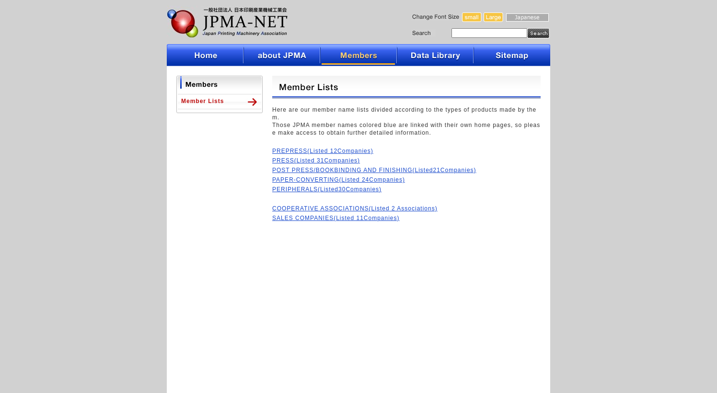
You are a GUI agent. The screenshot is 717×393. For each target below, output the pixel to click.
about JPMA (282, 55)
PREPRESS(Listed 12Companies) (322, 151)
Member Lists (202, 101)
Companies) (364, 189)
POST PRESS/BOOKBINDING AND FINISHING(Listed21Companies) (374, 170)
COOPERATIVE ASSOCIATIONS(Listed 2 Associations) (355, 208)
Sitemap (511, 55)
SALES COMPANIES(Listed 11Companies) (336, 218)
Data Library (435, 55)
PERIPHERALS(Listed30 (309, 189)
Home (205, 55)
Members (358, 55)
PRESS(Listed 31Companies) (316, 160)
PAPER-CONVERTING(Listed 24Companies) (338, 179)
